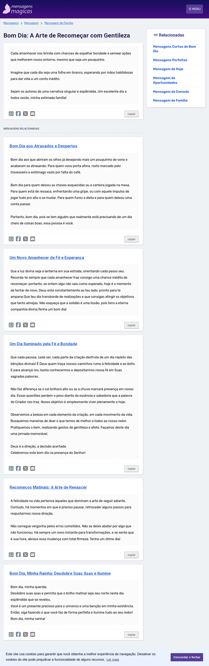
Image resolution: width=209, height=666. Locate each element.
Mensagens (11, 23)
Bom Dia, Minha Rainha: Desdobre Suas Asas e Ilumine (60, 573)
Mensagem (31, 23)
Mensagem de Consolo (171, 92)
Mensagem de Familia (58, 23)
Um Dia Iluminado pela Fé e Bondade (43, 344)
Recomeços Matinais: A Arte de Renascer (48, 487)
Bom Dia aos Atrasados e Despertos (43, 146)
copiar (132, 113)
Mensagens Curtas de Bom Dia (174, 49)
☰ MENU (195, 9)
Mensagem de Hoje (168, 69)
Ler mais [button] (113, 659)
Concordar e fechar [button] (186, 657)
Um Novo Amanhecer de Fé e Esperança (47, 257)
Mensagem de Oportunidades (165, 80)
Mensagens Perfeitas (170, 60)
